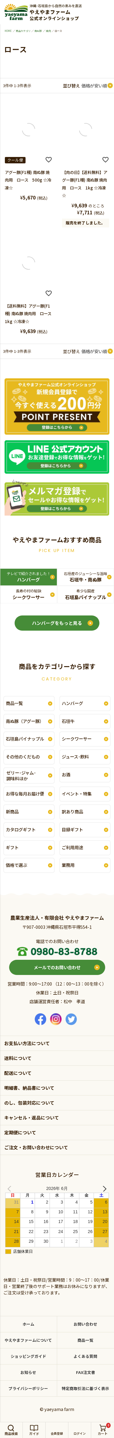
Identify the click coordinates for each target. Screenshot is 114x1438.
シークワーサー (28, 594)
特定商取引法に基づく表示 (85, 1388)
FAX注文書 (85, 1372)
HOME (8, 30)
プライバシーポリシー (28, 1388)
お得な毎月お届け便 (25, 793)
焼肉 (48, 30)
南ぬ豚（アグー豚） (25, 721)
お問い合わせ (85, 1324)
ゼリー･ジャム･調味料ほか (21, 775)
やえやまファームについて (28, 1340)
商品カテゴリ (23, 30)
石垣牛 (68, 721)
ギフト (12, 847)
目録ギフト (72, 829)
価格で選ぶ (16, 865)
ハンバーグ (28, 577)
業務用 (68, 865)
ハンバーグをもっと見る (57, 623)
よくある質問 (85, 1356)
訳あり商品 (72, 811)
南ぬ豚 (38, 30)
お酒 (66, 774)
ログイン (80, 1433)
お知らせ (28, 1372)
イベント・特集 (77, 793)
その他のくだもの (23, 756)
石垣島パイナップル (85, 594)
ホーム (28, 1324)
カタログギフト (21, 829)
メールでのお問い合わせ (57, 967)
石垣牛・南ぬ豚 (85, 577)
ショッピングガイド (28, 1356)
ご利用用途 (72, 847)
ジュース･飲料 (75, 756)
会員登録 (57, 1433)
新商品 (12, 811)
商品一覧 (14, 703)
